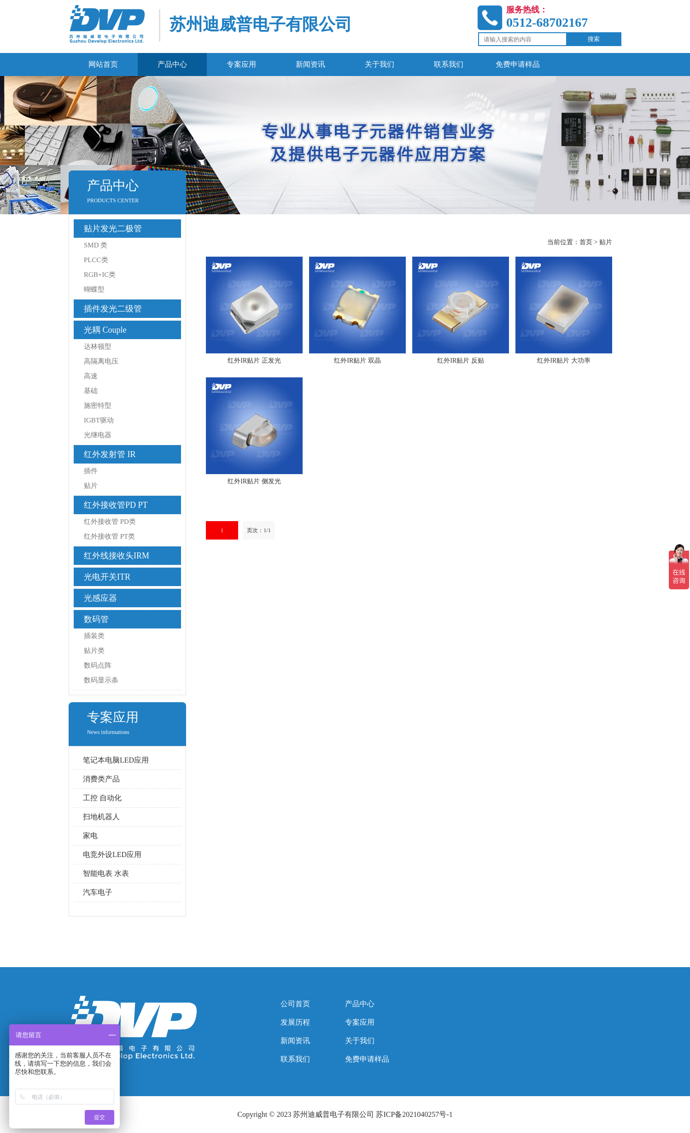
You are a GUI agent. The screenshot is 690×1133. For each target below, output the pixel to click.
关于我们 (359, 1041)
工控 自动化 (102, 798)
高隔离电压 (101, 361)
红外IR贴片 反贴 (460, 360)
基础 (91, 390)
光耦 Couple (105, 330)
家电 (90, 835)
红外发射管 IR (110, 454)
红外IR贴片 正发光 (254, 360)
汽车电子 (97, 892)
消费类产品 (101, 779)
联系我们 (295, 1059)
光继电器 (97, 435)
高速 (91, 376)
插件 (91, 471)
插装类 (94, 636)
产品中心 (359, 1004)
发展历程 (295, 1022)
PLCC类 (96, 260)
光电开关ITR (107, 576)
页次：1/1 (258, 530)
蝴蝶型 (94, 289)
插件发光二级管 (113, 308)
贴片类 (94, 650)
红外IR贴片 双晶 (357, 360)
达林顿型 (97, 346)
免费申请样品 (367, 1059)
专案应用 (359, 1022)
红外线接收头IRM (116, 555)
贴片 (91, 485)
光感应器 (100, 598)
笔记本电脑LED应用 (116, 760)
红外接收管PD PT (116, 505)
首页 (585, 242)
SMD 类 (95, 245)
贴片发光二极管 (113, 228)
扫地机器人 (101, 817)
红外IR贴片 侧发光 (254, 481)
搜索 (594, 38)
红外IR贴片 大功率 (564, 360)
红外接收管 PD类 (110, 521)
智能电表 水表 (106, 873)
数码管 (96, 619)
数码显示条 (101, 680)
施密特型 (97, 405)
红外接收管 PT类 (109, 536)
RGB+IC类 (100, 274)
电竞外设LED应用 (112, 854)
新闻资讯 (295, 1041)
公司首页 (295, 1004)
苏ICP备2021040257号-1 (414, 1114)
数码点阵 (97, 665)
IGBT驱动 (99, 420)
